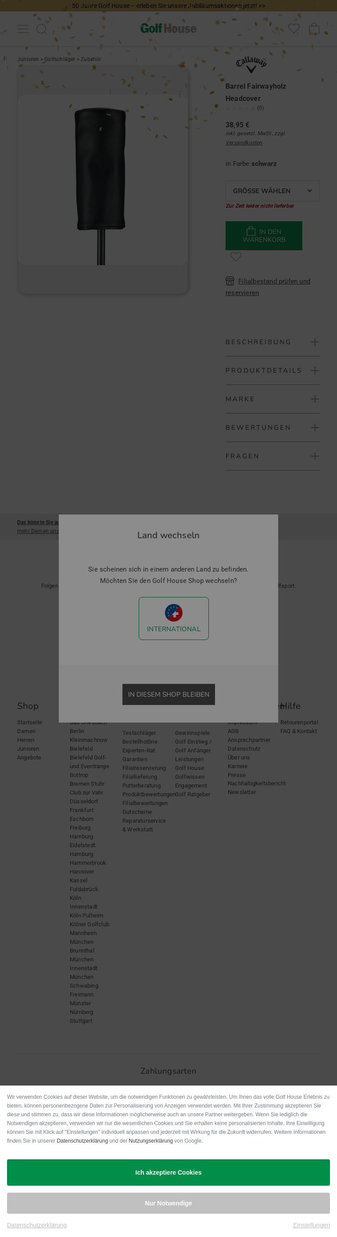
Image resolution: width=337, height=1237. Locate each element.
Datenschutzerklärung (82, 1141)
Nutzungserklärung (151, 1141)
